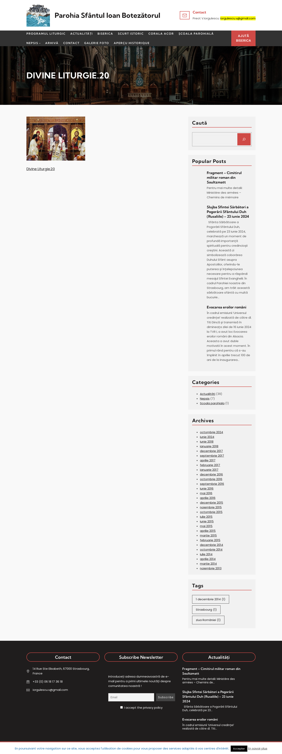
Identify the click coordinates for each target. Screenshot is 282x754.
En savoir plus (257, 748)
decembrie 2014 (211, 545)
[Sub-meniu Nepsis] (40, 43)
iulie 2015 (206, 517)
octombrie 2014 (211, 549)
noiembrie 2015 (211, 507)
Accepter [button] (239, 748)
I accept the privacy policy (141, 707)
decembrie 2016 (211, 474)
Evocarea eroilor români (227, 307)
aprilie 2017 (207, 460)
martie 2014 (208, 564)
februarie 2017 (210, 465)
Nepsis (205, 398)
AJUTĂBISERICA (243, 38)
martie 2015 (208, 535)
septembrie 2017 (212, 456)
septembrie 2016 (212, 484)
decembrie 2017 (211, 451)
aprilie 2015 (208, 531)
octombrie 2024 (211, 432)
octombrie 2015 (211, 512)
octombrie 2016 (211, 479)
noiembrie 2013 (210, 568)
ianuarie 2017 (209, 470)
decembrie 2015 (211, 503)
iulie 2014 (206, 554)
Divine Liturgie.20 (40, 168)
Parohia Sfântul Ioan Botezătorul (107, 15)
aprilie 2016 (207, 498)
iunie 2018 (206, 441)
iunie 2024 (207, 437)
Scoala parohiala (212, 403)
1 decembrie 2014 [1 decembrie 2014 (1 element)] (210, 599)
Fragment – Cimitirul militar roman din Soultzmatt (224, 177)
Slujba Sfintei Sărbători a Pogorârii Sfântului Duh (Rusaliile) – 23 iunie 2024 (228, 212)
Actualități (207, 394)
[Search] (244, 139)
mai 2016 (206, 493)
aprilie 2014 (208, 559)
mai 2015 (206, 526)
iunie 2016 (206, 488)
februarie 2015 (210, 540)
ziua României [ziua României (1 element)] (208, 620)
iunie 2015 (207, 521)
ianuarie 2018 (209, 446)
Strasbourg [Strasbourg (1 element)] (206, 609)
